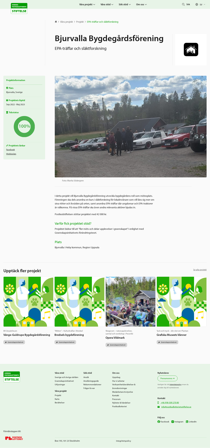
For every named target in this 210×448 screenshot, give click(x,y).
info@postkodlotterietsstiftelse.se (176, 407)
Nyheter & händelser (121, 403)
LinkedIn (193, 421)
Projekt (80, 21)
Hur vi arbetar (118, 381)
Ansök (86, 377)
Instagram (179, 421)
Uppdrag (116, 377)
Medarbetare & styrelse (122, 392)
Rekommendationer (92, 384)
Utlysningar (60, 384)
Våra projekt (66, 21)
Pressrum (116, 399)
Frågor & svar (89, 388)
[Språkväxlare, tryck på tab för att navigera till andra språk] (203, 4)
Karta (57, 399)
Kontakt (115, 395)
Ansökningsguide (91, 381)
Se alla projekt (200, 269)
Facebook (10, 149)
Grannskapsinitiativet (15, 342)
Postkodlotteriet (119, 406)
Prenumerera (166, 378)
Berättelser (60, 402)
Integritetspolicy (175, 385)
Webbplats (11, 154)
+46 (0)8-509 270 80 (169, 402)
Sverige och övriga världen (66, 377)
